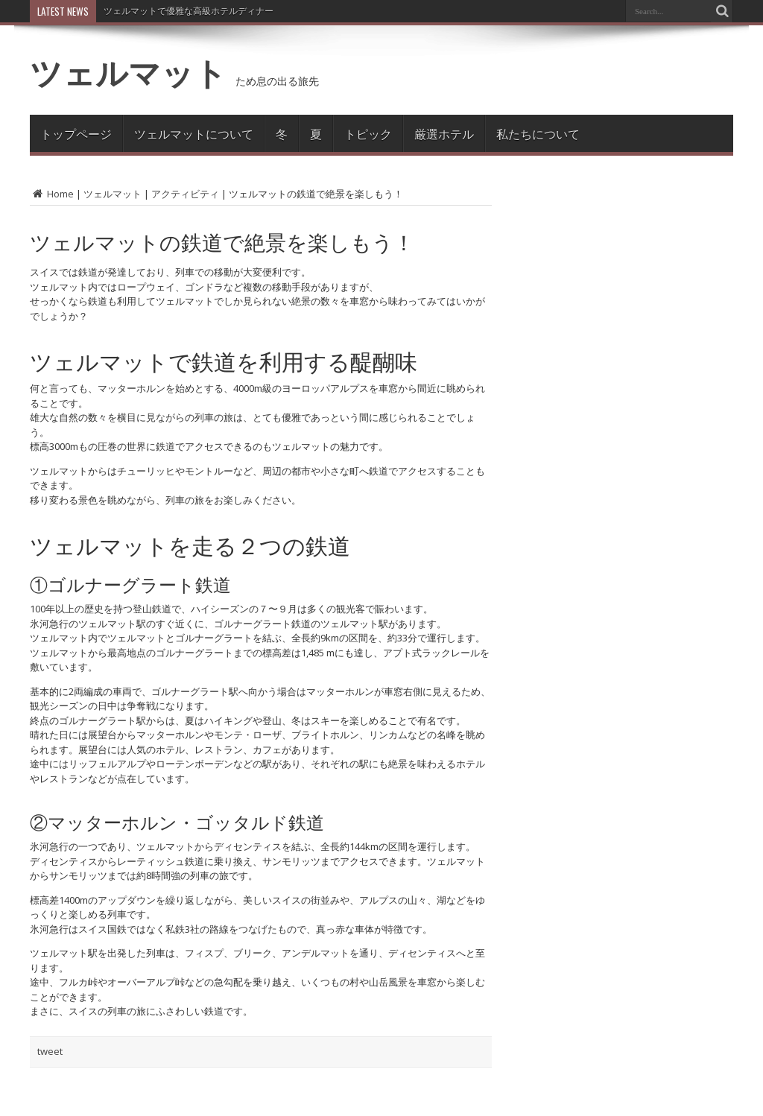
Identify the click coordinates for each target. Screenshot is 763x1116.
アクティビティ (185, 193)
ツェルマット (128, 72)
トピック (368, 133)
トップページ (76, 133)
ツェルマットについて (193, 133)
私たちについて (538, 133)
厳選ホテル (444, 133)
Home (52, 193)
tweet (50, 1051)
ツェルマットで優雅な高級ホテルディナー (188, 10)
